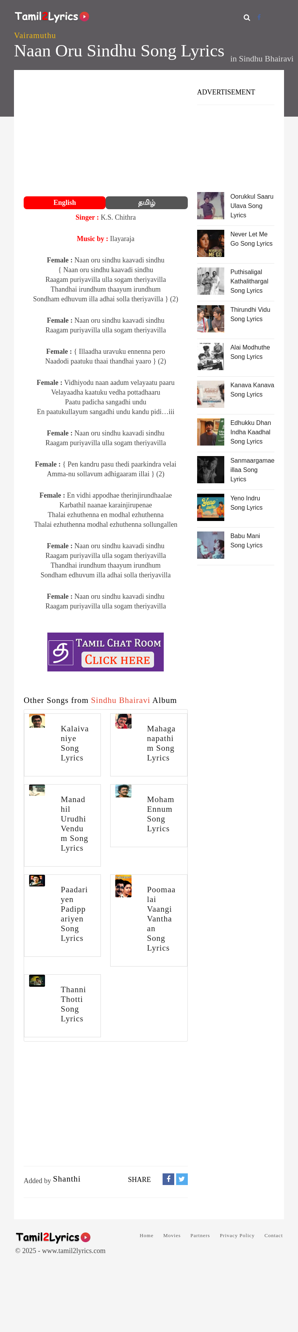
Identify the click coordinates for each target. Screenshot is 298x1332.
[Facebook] (259, 17)
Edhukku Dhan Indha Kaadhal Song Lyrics (250, 432)
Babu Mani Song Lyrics (246, 541)
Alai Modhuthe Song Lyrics (250, 352)
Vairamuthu (35, 35)
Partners (200, 1235)
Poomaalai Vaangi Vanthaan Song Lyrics (161, 919)
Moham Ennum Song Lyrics (161, 814)
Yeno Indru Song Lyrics (246, 503)
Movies (172, 1235)
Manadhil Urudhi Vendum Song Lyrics (74, 824)
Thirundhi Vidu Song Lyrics (250, 314)
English (65, 202)
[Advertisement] (106, 134)
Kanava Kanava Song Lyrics (252, 390)
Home (147, 1235)
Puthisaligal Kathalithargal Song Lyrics (249, 281)
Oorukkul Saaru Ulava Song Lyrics (252, 206)
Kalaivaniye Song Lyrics (75, 743)
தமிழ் (146, 202)
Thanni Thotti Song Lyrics (73, 1004)
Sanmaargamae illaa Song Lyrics (252, 469)
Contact (274, 1235)
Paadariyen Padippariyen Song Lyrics (74, 914)
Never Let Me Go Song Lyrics (251, 239)
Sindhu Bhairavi (266, 58)
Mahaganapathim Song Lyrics (161, 743)
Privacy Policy (237, 1235)
